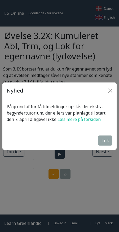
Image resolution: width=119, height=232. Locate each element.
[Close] (110, 90)
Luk (105, 140)
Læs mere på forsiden (79, 119)
